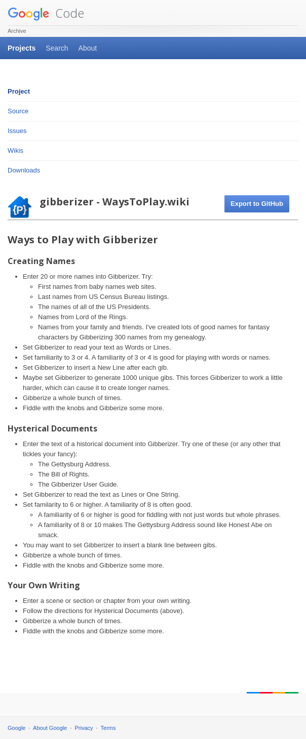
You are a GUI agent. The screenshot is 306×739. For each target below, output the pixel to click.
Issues (17, 131)
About (88, 48)
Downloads (24, 170)
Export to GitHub (257, 203)
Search (57, 48)
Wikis (15, 150)
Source (18, 111)
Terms (108, 728)
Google (16, 728)
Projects (21, 48)
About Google (50, 728)
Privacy (84, 728)
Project (19, 91)
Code (46, 13)
